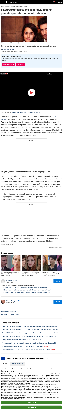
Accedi (60, 2)
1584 (45, 375)
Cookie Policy (20, 398)
